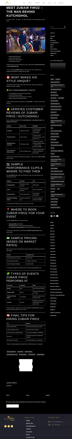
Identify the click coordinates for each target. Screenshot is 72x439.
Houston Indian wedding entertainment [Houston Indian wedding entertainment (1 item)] (56, 160)
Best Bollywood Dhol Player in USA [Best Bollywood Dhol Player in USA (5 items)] (57, 86)
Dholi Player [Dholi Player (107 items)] (53, 139)
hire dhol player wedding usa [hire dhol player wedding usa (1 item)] (57, 150)
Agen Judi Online (54, 283)
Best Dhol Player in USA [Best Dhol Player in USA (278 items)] (56, 106)
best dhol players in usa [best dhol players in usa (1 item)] (56, 109)
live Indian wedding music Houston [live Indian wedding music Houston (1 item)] (56, 185)
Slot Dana (52, 245)
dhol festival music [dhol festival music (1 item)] (55, 136)
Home (24, 2)
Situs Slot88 (53, 301)
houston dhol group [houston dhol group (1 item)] (55, 156)
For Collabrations (54, 42)
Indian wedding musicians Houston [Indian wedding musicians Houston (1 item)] (56, 178)
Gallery (49, 2)
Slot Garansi (53, 260)
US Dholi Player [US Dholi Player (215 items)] (54, 201)
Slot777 (52, 228)
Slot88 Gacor (53, 303)
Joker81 (52, 225)
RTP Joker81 (53, 266)
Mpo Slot (52, 234)
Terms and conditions (55, 51)
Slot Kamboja (53, 269)
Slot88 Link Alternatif (55, 312)
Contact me (61, 2)
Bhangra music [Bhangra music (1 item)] (54, 117)
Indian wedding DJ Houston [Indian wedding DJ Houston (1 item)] (56, 171)
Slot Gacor (52, 251)
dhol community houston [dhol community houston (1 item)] (56, 131)
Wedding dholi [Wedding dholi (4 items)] (54, 204)
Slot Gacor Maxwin (54, 286)
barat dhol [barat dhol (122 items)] (58, 79)
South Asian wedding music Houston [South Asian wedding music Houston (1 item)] (57, 195)
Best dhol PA (20, 351)
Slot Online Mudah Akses (56, 292)
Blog (55, 2)
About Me (30, 2)
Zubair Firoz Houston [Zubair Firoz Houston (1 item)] (55, 207)
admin (19, 19)
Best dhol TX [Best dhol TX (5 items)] (53, 112)
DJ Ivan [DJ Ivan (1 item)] (52, 148)
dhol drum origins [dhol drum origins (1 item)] (54, 133)
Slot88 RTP (53, 306)
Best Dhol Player (28, 351)
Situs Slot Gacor (54, 277)
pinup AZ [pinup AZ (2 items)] (53, 191)
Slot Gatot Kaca (54, 274)
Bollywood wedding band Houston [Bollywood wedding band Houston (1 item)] (56, 121)
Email (27, 395)
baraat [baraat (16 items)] (52, 79)
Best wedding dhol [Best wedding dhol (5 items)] (55, 115)
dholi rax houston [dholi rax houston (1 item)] (54, 142)
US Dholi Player (32, 354)
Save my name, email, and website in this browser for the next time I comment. (27, 402)
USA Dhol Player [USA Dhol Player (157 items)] (54, 199)
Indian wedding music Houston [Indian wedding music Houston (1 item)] (57, 174)
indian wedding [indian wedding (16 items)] (54, 168)
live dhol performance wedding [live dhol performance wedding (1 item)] (57, 181)
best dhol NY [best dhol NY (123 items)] (53, 98)
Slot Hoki (52, 237)
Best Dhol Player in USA (29, 19)
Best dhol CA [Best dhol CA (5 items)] (53, 92)
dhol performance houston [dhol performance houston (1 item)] (56, 145)
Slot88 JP (52, 309)
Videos (44, 2)
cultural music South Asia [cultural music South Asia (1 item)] (56, 125)
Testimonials (37, 2)
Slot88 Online (53, 298)
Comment (9, 385)
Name (8, 395)
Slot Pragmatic (53, 271)
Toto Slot (52, 242)
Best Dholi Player (22, 354)
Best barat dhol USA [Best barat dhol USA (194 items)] (55, 82)
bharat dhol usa (38, 19)
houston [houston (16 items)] (52, 153)
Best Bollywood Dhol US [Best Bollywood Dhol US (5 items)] (56, 89)
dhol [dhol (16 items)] (52, 128)
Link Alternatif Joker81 (55, 289)
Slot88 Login (53, 315)
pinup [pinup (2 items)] (58, 188)
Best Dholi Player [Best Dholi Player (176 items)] (54, 95)
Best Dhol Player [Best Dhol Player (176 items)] (54, 100)
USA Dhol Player (40, 354)
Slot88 (51, 222)
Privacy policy (53, 49)
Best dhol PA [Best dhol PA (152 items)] (61, 98)
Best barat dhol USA (11, 351)
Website (48, 395)
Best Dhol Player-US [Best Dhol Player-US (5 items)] (55, 103)
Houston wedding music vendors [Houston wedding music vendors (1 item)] (56, 164)
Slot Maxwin (53, 263)
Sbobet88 (52, 248)
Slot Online (53, 257)
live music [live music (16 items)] (53, 188)
